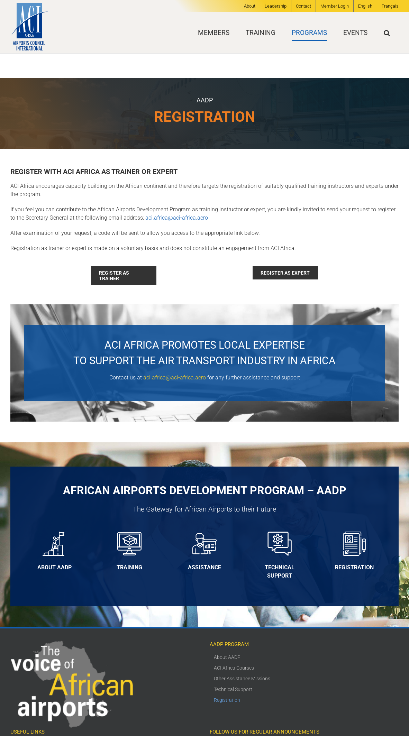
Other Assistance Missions (242, 678)
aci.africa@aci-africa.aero (176, 217)
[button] (387, 32)
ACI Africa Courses (234, 668)
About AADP (227, 657)
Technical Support (233, 689)
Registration (227, 700)
